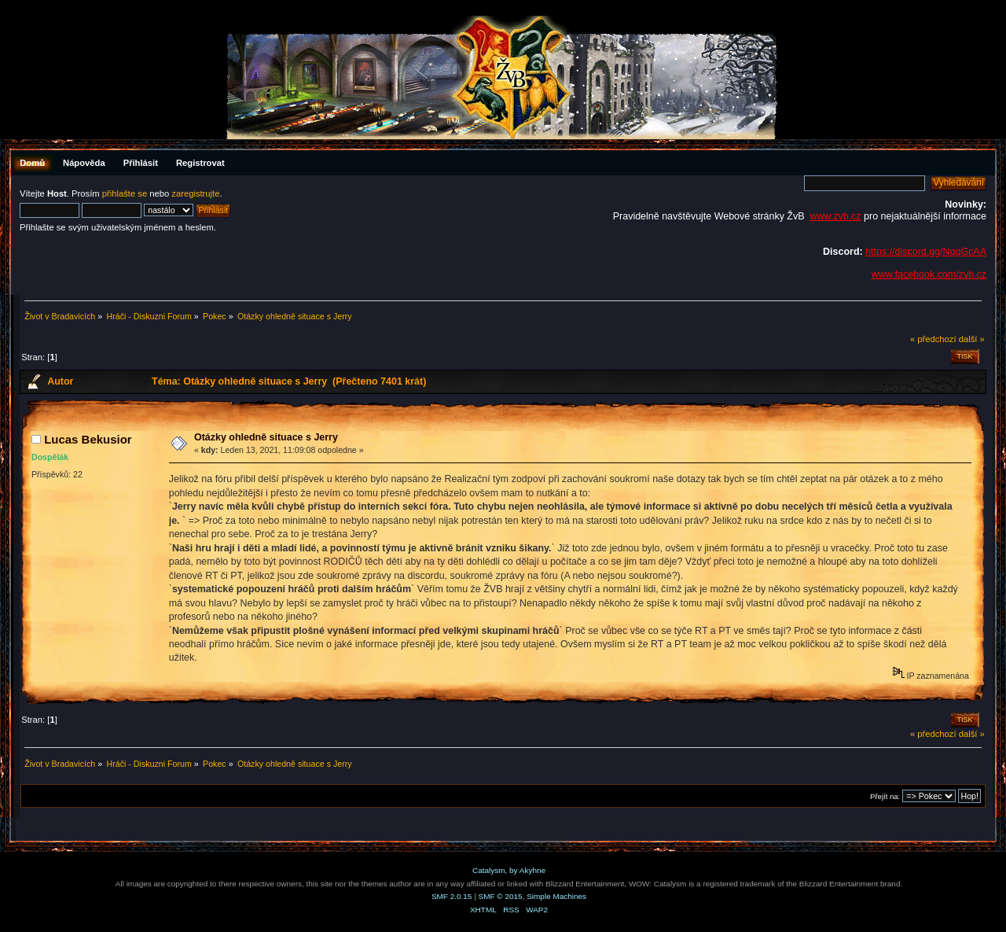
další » (972, 339)
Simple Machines (556, 896)
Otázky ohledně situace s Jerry (266, 437)
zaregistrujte (195, 193)
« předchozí (933, 339)
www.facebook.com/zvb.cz (929, 274)
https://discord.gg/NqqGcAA (925, 251)
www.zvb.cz (835, 216)
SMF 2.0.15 (451, 896)
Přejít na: (885, 796)
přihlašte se (124, 193)
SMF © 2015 (501, 896)
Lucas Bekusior (87, 439)
